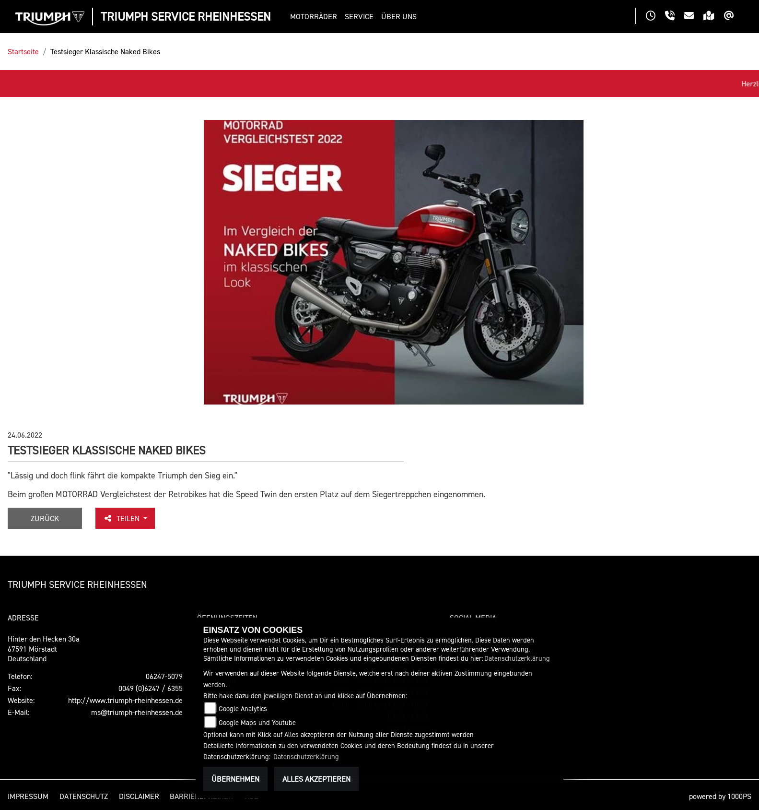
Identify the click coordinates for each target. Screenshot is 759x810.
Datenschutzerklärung (517, 658)
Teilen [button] (122, 518)
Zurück (45, 518)
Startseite (23, 51)
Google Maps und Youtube (257, 722)
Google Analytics (243, 708)
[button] (315, 16)
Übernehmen (235, 779)
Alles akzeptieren (316, 779)
